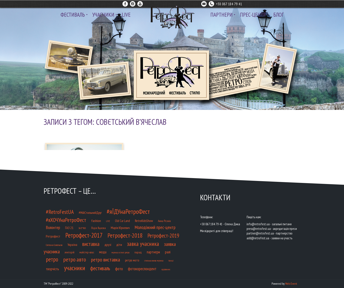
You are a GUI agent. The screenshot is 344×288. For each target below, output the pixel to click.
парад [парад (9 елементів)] (138, 252)
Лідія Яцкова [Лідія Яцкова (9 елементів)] (98, 228)
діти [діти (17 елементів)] (119, 244)
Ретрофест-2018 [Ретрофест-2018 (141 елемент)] (125, 235)
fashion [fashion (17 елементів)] (96, 220)
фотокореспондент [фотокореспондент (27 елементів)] (142, 268)
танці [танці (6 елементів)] (171, 260)
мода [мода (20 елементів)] (102, 252)
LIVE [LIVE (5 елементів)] (108, 221)
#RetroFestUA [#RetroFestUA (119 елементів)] (60, 211)
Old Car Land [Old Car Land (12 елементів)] (122, 221)
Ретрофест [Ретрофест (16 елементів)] (53, 236)
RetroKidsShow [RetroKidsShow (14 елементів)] (144, 220)
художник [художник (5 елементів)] (165, 269)
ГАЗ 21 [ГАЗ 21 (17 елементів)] (69, 227)
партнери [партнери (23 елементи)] (153, 251)
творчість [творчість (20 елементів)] (52, 269)
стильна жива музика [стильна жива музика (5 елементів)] (153, 260)
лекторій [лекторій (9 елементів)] (69, 252)
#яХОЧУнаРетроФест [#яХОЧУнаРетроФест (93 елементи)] (66, 220)
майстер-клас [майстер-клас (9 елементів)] (86, 252)
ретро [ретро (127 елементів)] (52, 259)
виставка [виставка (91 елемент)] (90, 243)
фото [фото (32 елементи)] (119, 268)
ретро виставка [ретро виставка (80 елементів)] (105, 259)
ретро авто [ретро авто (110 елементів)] (74, 259)
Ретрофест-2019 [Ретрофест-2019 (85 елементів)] (163, 235)
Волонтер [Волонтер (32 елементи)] (53, 227)
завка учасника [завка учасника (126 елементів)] (143, 243)
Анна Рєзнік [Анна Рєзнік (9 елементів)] (164, 221)
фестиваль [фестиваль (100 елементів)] (100, 268)
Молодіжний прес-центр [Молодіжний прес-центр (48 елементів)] (155, 227)
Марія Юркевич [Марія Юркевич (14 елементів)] (120, 227)
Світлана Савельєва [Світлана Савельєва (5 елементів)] (54, 245)
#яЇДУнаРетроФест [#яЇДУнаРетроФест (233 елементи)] (128, 211)
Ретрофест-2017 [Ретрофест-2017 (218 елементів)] (83, 235)
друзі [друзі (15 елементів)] (107, 244)
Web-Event (291, 284)
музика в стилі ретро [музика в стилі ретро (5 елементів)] (120, 252)
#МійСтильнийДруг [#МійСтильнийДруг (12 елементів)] (90, 213)
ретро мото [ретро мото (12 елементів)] (132, 260)
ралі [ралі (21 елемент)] (167, 251)
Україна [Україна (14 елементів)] (72, 244)
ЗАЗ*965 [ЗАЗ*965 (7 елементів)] (82, 228)
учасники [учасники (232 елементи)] (74, 268)
